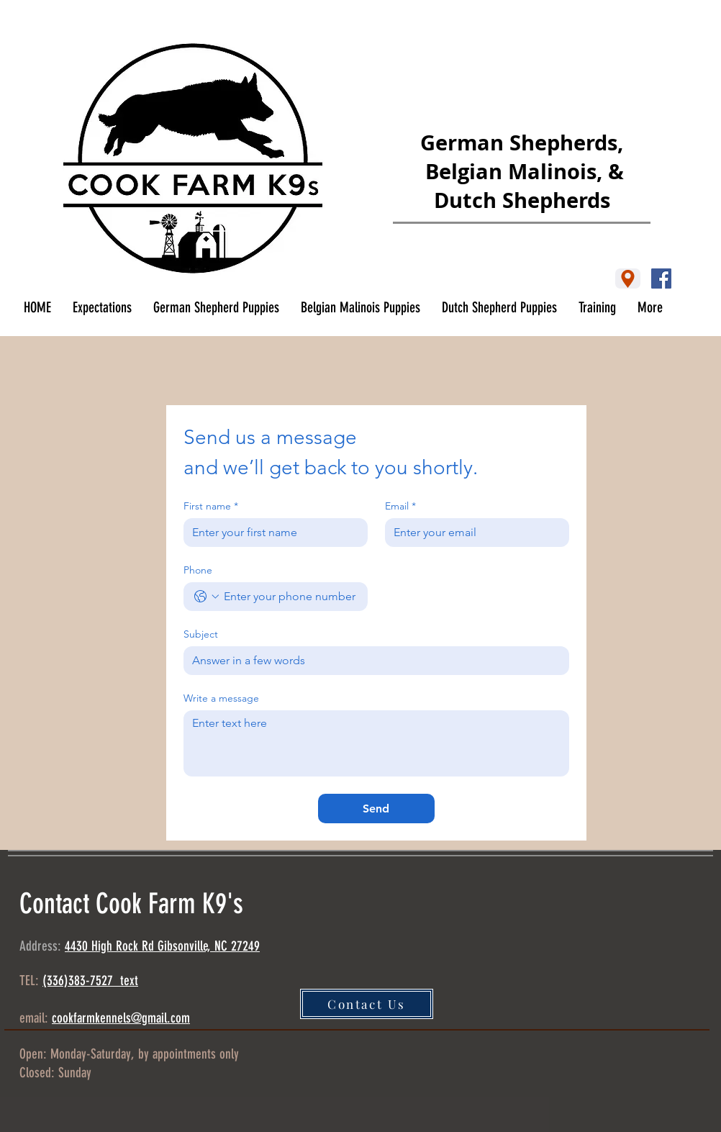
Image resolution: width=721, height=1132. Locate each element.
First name (210, 506)
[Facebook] (661, 278)
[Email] (473, 532)
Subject (200, 634)
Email (400, 506)
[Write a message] (376, 743)
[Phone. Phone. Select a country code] (206, 596)
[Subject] (372, 660)
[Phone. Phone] (290, 596)
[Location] (627, 278)
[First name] (271, 532)
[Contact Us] (366, 1004)
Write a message (221, 698)
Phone (197, 570)
